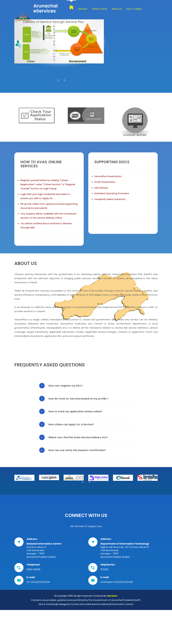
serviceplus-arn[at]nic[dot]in (116, 583)
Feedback (74, 26)
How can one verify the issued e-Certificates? (77, 451)
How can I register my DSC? (65, 387)
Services (83, 8)
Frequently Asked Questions (110, 200)
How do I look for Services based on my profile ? (78, 400)
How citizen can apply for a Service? (71, 426)
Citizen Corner (100, 8)
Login (88, 26)
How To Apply (135, 8)
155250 (104, 570)
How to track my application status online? (75, 413)
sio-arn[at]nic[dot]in (38, 583)
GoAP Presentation (105, 183)
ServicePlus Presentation (108, 177)
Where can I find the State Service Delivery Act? (78, 438)
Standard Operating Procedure (112, 194)
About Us (118, 8)
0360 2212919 (34, 570)
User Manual (101, 189)
